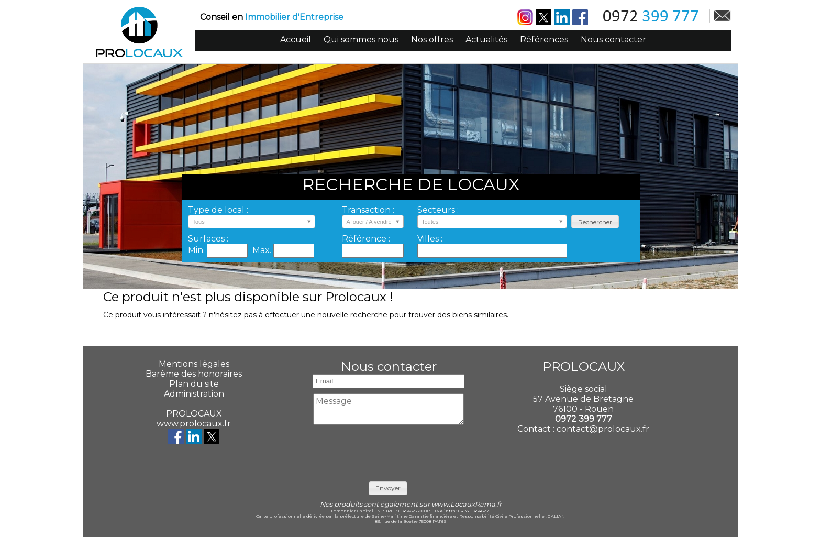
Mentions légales (194, 364)
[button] (595, 222)
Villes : (429, 239)
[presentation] (388, 450)
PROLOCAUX (194, 414)
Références (544, 40)
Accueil (295, 40)
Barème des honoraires (194, 374)
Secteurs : (438, 210)
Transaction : (368, 210)
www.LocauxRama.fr (466, 504)
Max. (262, 250)
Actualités (486, 40)
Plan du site (194, 384)
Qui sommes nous (361, 40)
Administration (194, 394)
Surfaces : (208, 239)
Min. (197, 250)
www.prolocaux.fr (194, 424)
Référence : (366, 239)
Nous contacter (613, 40)
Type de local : (218, 210)
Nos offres (432, 40)
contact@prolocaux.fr (603, 429)
